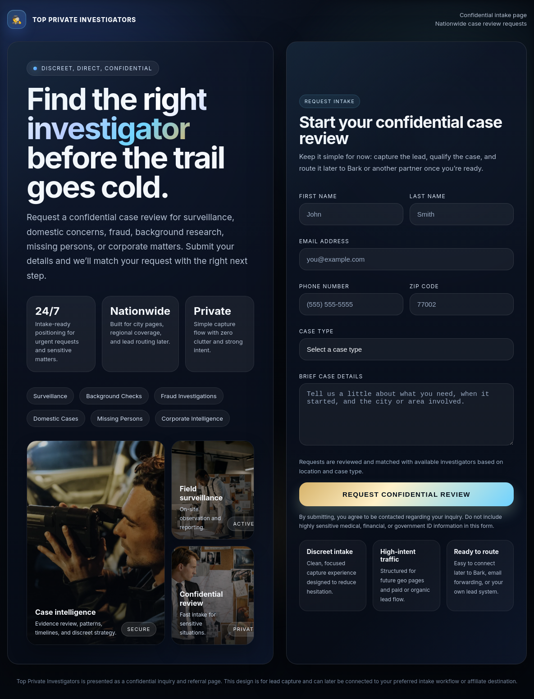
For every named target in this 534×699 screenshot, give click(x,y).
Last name (428, 196)
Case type (316, 331)
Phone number (324, 286)
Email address (324, 241)
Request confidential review (406, 494)
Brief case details (331, 376)
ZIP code (424, 286)
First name (318, 196)
